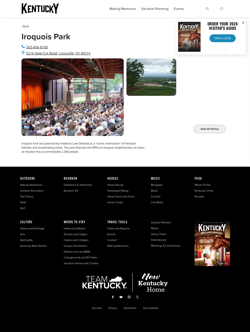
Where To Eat (202, 185)
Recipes (200, 196)
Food (198, 178)
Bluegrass (157, 185)
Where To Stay (75, 222)
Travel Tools (117, 222)
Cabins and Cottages (76, 240)
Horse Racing (115, 185)
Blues (154, 191)
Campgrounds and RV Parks (80, 257)
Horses (112, 178)
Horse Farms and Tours (120, 196)
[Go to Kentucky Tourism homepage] (40, 8)
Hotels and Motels (74, 228)
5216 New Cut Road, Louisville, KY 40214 (58, 53)
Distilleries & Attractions (78, 185)
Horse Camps (115, 202)
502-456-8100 (37, 47)
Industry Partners (161, 222)
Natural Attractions (31, 185)
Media (154, 228)
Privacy (113, 308)
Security (97, 308)
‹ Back (25, 26)
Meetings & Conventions (165, 246)
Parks (23, 202)
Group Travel (158, 234)
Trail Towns (26, 196)
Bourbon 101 (71, 191)
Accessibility (150, 308)
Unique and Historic (75, 246)
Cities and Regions (118, 228)
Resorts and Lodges (75, 234)
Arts (22, 234)
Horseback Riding (117, 191)
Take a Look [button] (222, 38)
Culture (26, 222)
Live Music (157, 202)
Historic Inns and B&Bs (77, 252)
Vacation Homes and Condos (81, 263)
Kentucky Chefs (204, 191)
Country (156, 196)
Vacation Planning (154, 8)
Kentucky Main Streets (33, 246)
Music (155, 178)
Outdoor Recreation (32, 191)
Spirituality (26, 240)
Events (179, 8)
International (158, 240)
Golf (22, 208)
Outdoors (27, 178)
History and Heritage (32, 228)
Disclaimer (130, 308)
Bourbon (70, 178)
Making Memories (122, 8)
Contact (112, 240)
